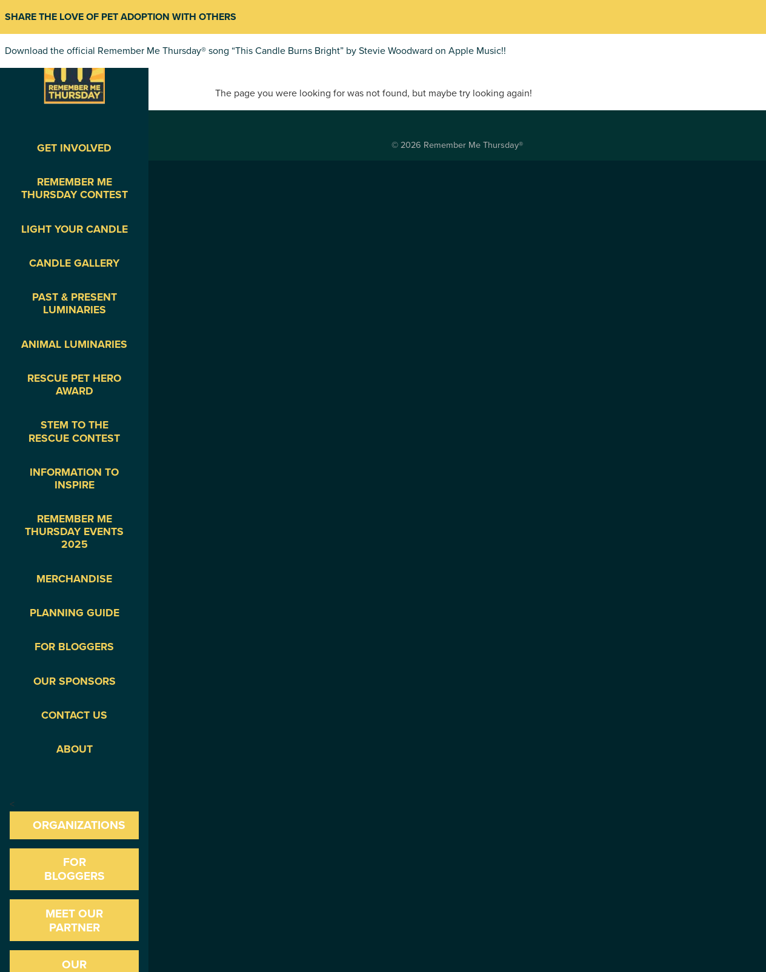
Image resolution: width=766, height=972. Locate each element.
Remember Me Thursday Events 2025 (74, 532)
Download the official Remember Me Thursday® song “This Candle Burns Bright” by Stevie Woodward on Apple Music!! (255, 51)
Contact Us (74, 715)
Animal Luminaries (74, 344)
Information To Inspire (74, 478)
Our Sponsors (74, 681)
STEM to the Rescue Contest (74, 431)
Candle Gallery (74, 263)
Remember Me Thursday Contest (74, 188)
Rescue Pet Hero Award (74, 385)
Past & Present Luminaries (74, 303)
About (74, 749)
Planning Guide (74, 613)
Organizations (79, 825)
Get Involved (74, 148)
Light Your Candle (74, 229)
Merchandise (74, 579)
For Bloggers (74, 647)
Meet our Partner (74, 920)
